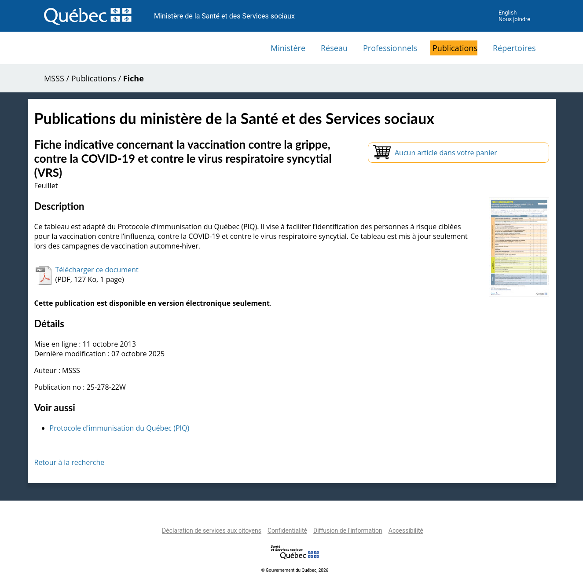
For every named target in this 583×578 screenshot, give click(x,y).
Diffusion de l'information (347, 530)
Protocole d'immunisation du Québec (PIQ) (120, 428)
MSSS (54, 78)
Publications (455, 48)
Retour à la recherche (69, 462)
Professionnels (390, 48)
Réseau (334, 48)
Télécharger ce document (97, 269)
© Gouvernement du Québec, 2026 (294, 570)
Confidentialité (287, 530)
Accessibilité (406, 530)
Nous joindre (514, 19)
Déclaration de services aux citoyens (211, 530)
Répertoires (514, 48)
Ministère (288, 48)
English (508, 12)
